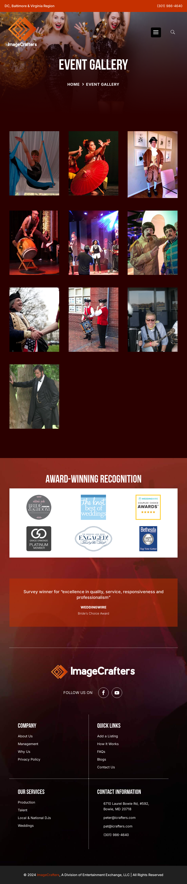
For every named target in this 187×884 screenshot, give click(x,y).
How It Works (108, 744)
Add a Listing (107, 736)
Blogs (101, 759)
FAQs (101, 752)
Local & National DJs (34, 818)
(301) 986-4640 (169, 6)
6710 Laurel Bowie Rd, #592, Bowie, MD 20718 (126, 806)
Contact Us (106, 767)
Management (28, 744)
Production (26, 802)
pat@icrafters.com (117, 826)
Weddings (26, 826)
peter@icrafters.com (119, 817)
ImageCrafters (48, 875)
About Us (25, 736)
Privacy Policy (29, 759)
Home (73, 84)
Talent (22, 810)
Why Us (24, 752)
